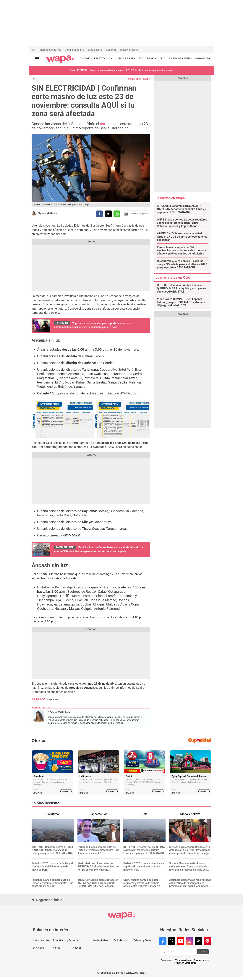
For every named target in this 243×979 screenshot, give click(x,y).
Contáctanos (167, 960)
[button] (210, 70)
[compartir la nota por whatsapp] (117, 214)
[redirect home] (60, 59)
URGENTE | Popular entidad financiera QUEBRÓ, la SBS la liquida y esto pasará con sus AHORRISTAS (182, 288)
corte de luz (109, 124)
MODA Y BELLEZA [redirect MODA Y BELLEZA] (125, 58)
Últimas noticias (41, 940)
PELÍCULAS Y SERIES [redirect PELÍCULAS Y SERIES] (180, 58)
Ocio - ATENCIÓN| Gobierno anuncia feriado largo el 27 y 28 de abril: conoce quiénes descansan (121, 70)
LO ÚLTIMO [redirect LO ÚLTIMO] (84, 58)
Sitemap (77, 948)
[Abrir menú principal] (37, 58)
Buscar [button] (202, 951)
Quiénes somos (201, 960)
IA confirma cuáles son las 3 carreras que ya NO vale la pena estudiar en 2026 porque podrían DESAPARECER (182, 264)
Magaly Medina (129, 49)
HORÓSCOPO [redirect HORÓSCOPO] (202, 58)
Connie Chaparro (74, 49)
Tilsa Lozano (95, 49)
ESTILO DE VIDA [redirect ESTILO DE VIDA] (147, 58)
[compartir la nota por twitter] (108, 214)
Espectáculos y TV (62, 940)
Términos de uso (183, 960)
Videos (56, 948)
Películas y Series (142, 940)
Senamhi (111, 49)
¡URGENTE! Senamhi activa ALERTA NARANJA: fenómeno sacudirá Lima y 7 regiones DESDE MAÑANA (182, 209)
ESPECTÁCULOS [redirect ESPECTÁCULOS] (103, 58)
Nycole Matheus (47, 213)
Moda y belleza (100, 940)
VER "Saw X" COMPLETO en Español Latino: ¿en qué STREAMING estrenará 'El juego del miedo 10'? (181, 302)
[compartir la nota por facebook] (99, 214)
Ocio (35, 79)
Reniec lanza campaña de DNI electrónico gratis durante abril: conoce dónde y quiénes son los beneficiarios (181, 250)
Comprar (66, 791)
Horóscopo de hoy (50, 49)
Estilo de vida (120, 940)
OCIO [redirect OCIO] (162, 58)
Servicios (52, 699)
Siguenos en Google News (136, 214)
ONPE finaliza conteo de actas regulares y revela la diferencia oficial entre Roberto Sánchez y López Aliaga (182, 223)
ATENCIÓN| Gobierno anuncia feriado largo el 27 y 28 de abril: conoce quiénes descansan (182, 237)
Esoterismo (38, 948)
